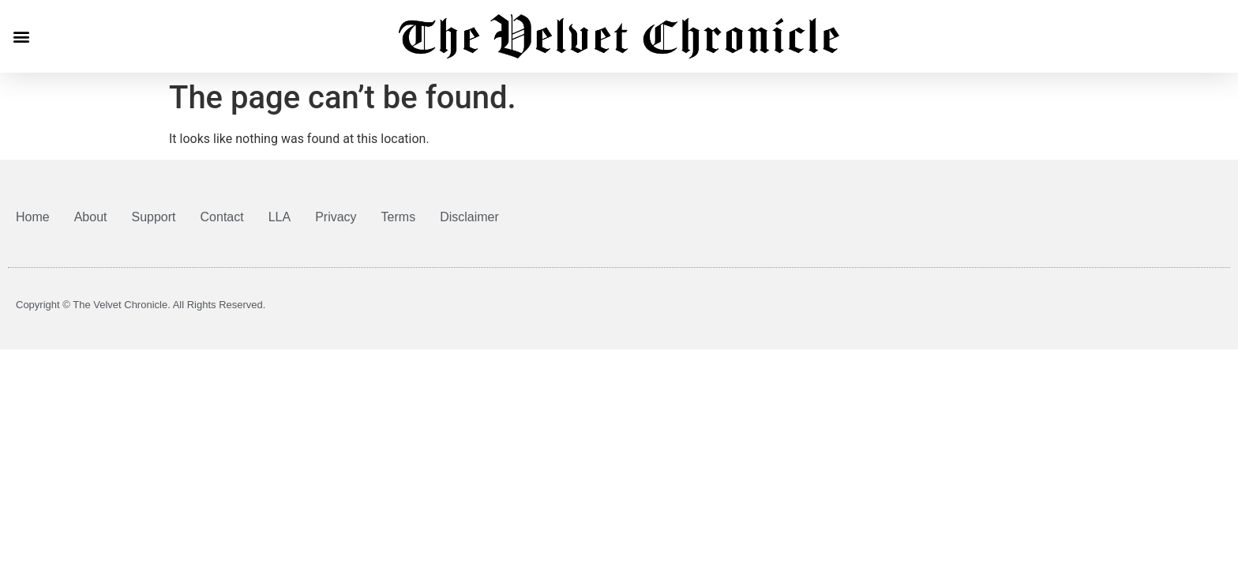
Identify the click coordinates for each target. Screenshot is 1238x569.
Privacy (335, 217)
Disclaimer (469, 217)
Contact (222, 217)
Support (154, 217)
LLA (279, 217)
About (90, 217)
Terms (398, 217)
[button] (21, 36)
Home (33, 217)
